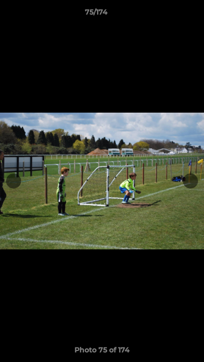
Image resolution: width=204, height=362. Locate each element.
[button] (168, 14)
